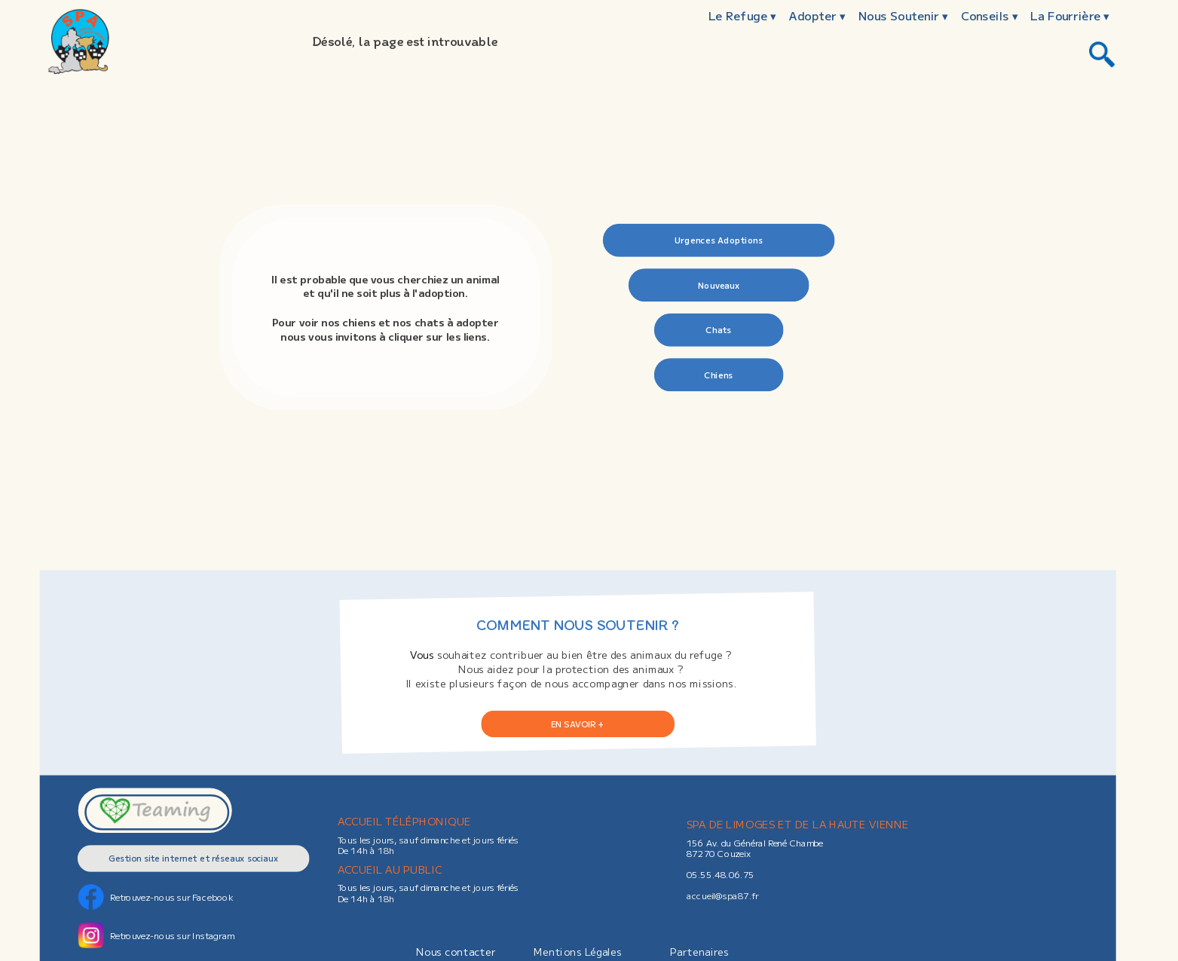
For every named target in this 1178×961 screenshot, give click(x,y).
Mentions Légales (578, 951)
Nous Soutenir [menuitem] (903, 16)
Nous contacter (455, 951)
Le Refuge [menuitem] (742, 16)
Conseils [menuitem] (989, 16)
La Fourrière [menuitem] (1069, 16)
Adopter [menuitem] (817, 16)
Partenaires (699, 951)
